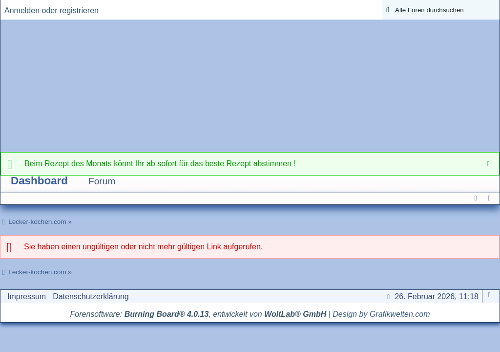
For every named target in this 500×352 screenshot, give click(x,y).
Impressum (26, 296)
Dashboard (39, 181)
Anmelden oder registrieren (51, 10)
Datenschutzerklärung (91, 296)
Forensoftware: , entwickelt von (198, 314)
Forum (101, 181)
